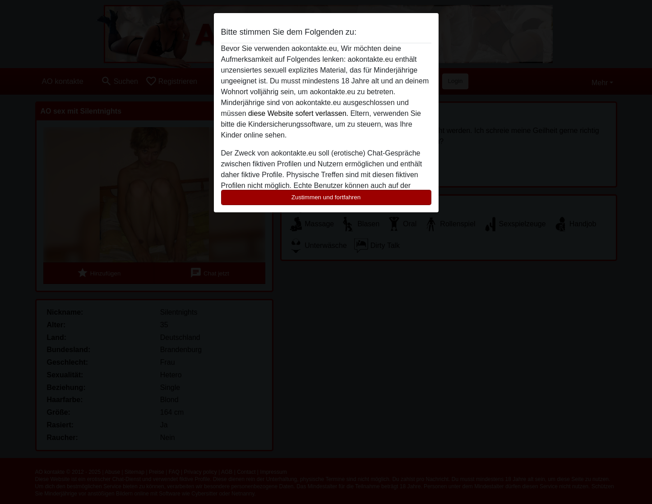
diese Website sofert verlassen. (298, 113)
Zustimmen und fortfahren (326, 197)
